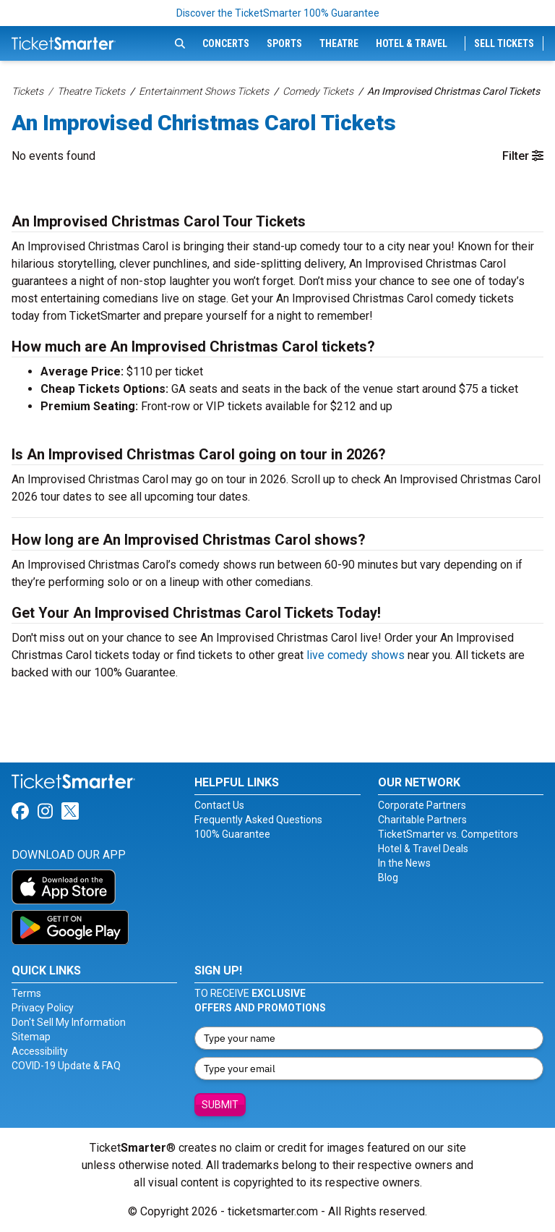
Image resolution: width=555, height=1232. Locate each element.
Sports (284, 43)
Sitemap (31, 1036)
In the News (404, 863)
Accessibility (40, 1051)
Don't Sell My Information (69, 1022)
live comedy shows (355, 655)
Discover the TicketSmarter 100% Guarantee (277, 13)
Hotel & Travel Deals (423, 848)
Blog (388, 877)
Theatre (338, 43)
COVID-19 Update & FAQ (66, 1065)
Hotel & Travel (411, 43)
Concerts (225, 43)
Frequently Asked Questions (258, 819)
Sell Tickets (504, 43)
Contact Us (219, 805)
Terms (26, 993)
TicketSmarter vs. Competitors (448, 834)
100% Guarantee (232, 834)
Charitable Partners (422, 819)
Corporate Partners (422, 805)
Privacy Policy (43, 1008)
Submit (220, 1104)
